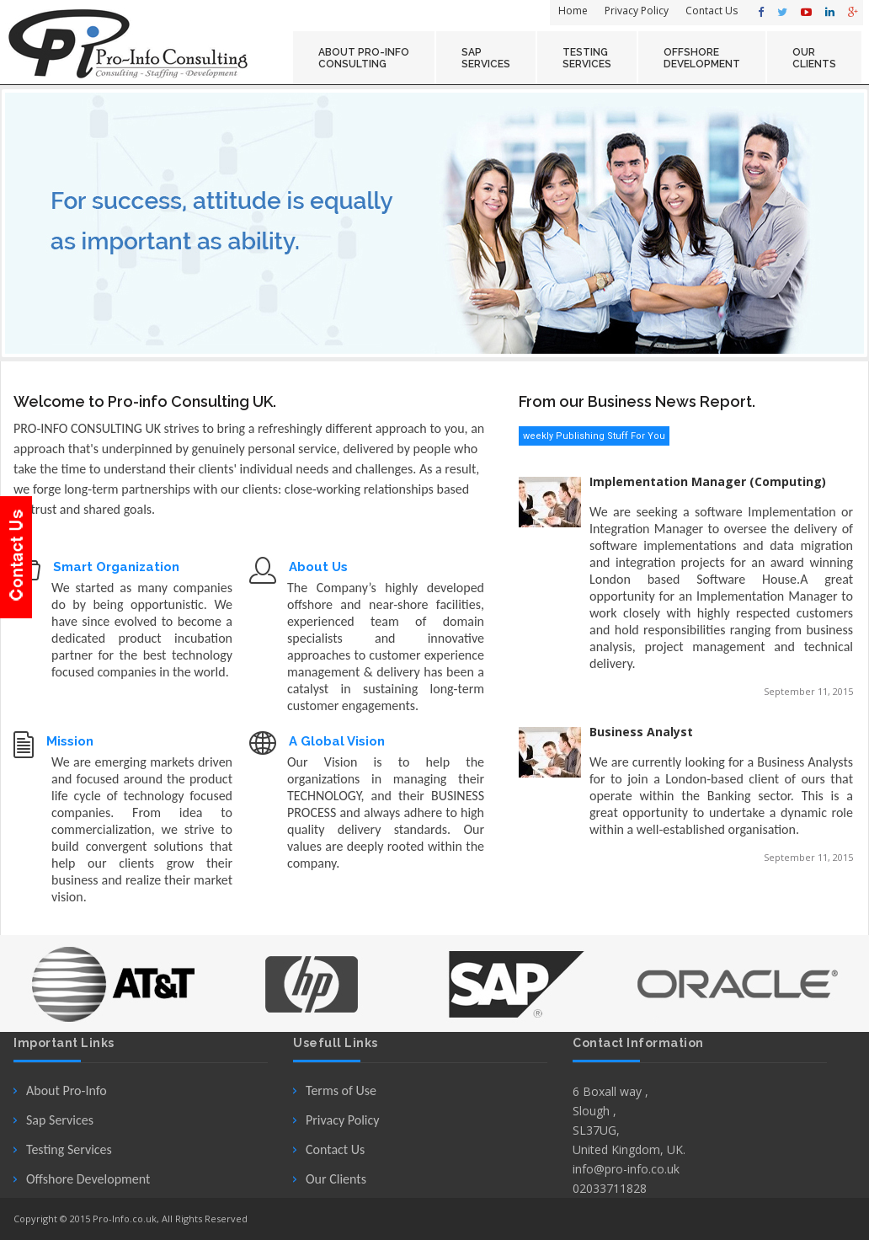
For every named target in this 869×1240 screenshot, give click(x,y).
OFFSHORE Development (702, 58)
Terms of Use (341, 1090)
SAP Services (485, 58)
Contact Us (335, 1149)
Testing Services (586, 58)
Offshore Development (88, 1179)
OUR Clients (814, 58)
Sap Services (59, 1120)
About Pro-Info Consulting (363, 58)
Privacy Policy (343, 1120)
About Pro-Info (66, 1090)
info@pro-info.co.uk (626, 1169)
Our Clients (336, 1179)
